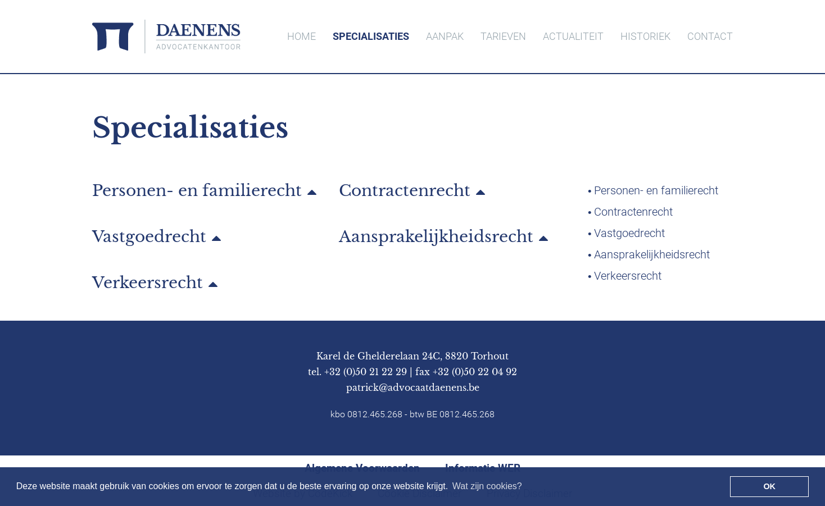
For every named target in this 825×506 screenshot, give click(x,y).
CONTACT (710, 36)
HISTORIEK (645, 36)
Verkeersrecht (147, 284)
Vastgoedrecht (149, 238)
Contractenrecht (404, 191)
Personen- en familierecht (197, 191)
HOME (301, 36)
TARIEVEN (503, 36)
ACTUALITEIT (573, 36)
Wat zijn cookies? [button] (487, 486)
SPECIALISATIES (371, 36)
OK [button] (769, 486)
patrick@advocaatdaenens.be (412, 387)
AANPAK (445, 36)
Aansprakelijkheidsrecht (436, 238)
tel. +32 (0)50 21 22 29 (357, 371)
